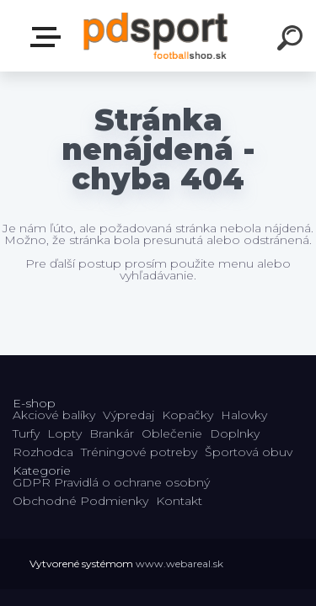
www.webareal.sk (179, 563)
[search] (292, 40)
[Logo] (156, 35)
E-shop (49, 37)
